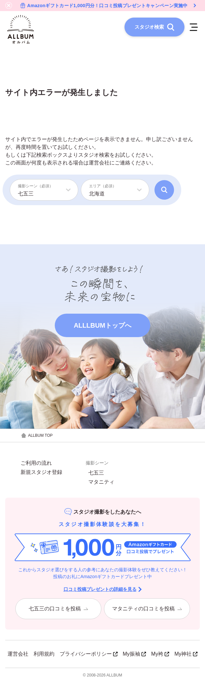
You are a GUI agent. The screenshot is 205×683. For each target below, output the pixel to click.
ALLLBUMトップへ (102, 326)
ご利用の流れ (36, 463)
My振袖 (134, 654)
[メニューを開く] (193, 27)
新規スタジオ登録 (41, 473)
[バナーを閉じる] (9, 5)
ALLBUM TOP (37, 436)
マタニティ (101, 482)
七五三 (96, 473)
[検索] (164, 190)
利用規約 (44, 654)
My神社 (186, 654)
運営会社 (99, 163)
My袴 (160, 654)
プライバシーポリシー (89, 654)
